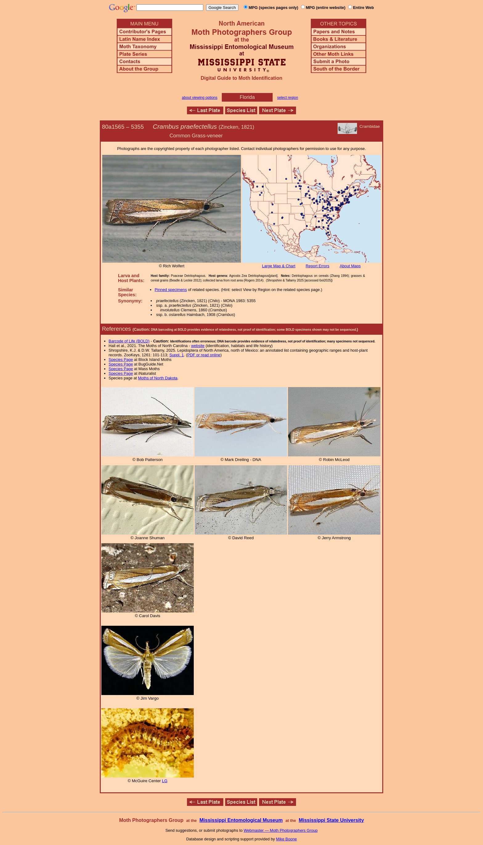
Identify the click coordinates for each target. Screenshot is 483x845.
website (198, 345)
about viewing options (199, 97)
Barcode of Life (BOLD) (129, 341)
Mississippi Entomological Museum (240, 820)
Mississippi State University (331, 820)
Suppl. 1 (176, 355)
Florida (247, 97)
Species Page (121, 359)
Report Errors (317, 266)
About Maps (350, 266)
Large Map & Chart (278, 266)
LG (165, 780)
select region (287, 97)
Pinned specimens (171, 289)
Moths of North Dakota (157, 378)
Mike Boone (286, 839)
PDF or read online (203, 355)
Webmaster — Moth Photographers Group (281, 830)
